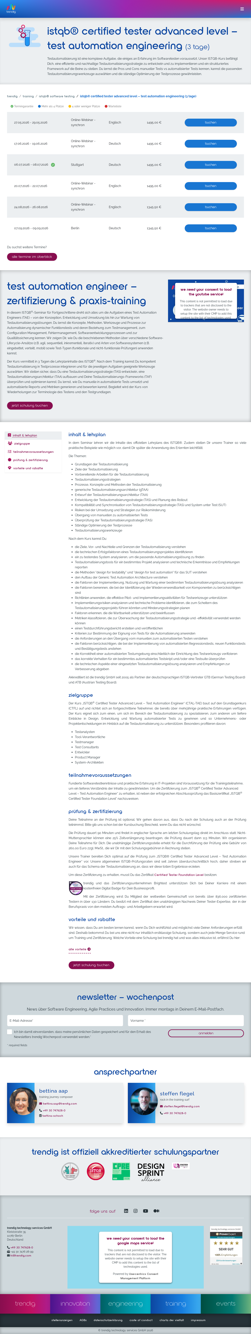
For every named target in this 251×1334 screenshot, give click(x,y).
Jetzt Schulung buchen (32, 405)
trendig (12, 96)
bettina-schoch (52, 1116)
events (226, 1304)
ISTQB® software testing (57, 96)
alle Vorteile (80, 949)
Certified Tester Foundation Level (179, 875)
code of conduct (141, 1320)
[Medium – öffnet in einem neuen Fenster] (156, 1211)
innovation (75, 1304)
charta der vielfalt (172, 1320)
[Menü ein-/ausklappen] (242, 9)
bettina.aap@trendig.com (58, 1103)
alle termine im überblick (32, 257)
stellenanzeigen (62, 1320)
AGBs (83, 1320)
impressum (198, 1320)
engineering (125, 1304)
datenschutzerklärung (108, 1320)
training (28, 96)
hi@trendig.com (21, 1255)
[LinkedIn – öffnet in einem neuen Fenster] (127, 1211)
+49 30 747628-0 (53, 1110)
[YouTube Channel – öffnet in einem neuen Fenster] (146, 1211)
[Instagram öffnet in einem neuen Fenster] (136, 1211)
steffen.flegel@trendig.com (180, 1106)
